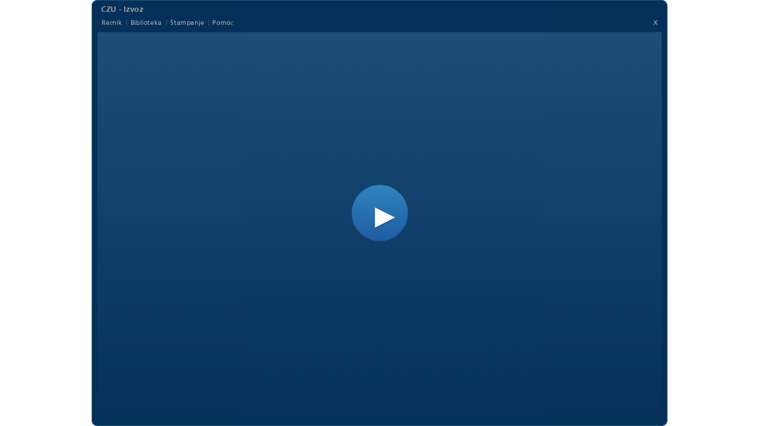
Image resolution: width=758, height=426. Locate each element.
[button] (379, 213)
